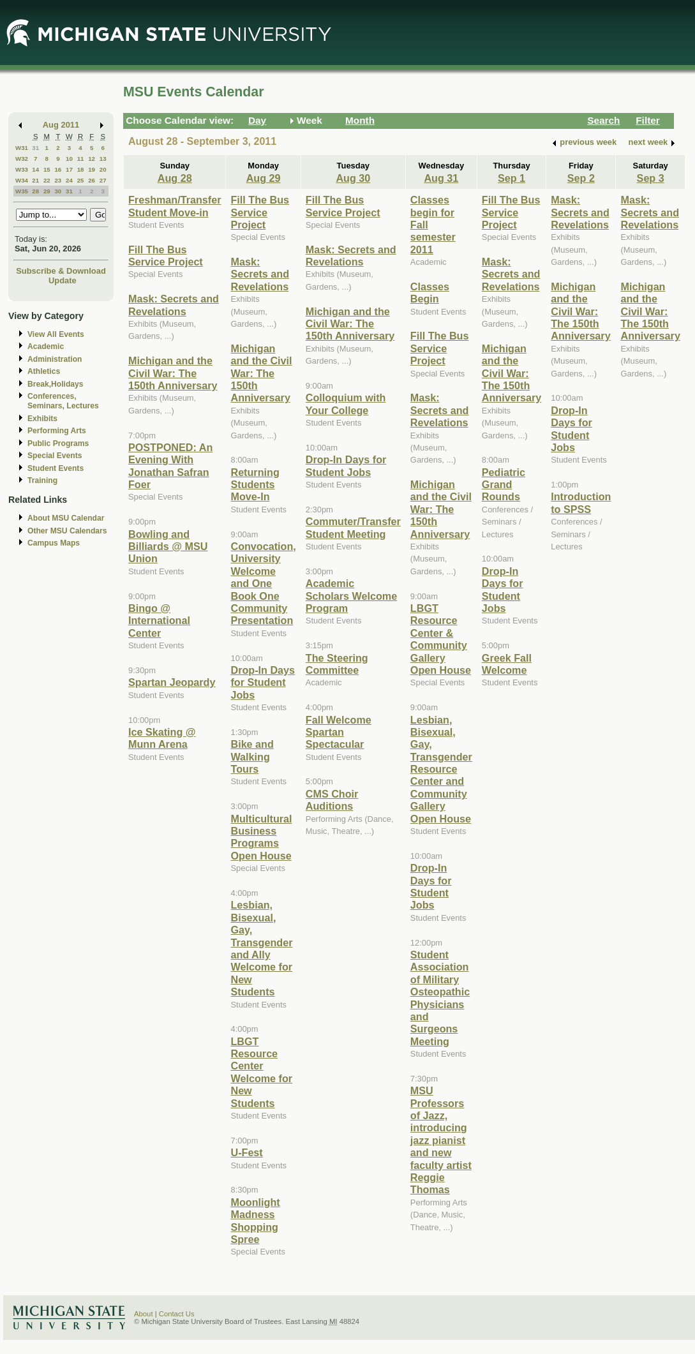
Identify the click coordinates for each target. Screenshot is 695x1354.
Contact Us (177, 1314)
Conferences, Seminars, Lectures (63, 401)
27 (103, 180)
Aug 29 (263, 178)
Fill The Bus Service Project (165, 255)
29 (46, 191)
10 (69, 158)
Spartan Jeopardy (171, 682)
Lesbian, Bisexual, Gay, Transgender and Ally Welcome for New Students (261, 948)
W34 (21, 180)
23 (57, 180)
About (143, 1314)
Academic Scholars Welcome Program (351, 595)
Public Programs (58, 443)
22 (46, 180)
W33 (21, 169)
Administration (54, 359)
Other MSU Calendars (67, 530)
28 (35, 191)
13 (103, 158)
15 (46, 169)
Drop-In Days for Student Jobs (262, 682)
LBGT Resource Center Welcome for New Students (261, 1072)
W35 (21, 191)
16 (57, 169)
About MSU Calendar (65, 518)
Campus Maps (53, 543)
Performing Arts (56, 430)
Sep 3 (650, 178)
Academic (45, 346)
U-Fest (246, 1152)
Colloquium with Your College (346, 403)
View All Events (55, 334)
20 (103, 169)
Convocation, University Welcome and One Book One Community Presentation (262, 583)
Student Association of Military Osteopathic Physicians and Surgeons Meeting (440, 998)
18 (80, 169)
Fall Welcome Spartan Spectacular (338, 732)
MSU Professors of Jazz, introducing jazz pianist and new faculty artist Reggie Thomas (441, 1140)
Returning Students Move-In (254, 484)
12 (91, 158)
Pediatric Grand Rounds (503, 484)
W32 (21, 158)
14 (35, 169)
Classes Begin (429, 292)
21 (35, 180)
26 (91, 180)
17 (69, 169)
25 (80, 180)
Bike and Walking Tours (251, 756)
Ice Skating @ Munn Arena (162, 738)
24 (69, 180)
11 (80, 158)
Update (63, 280)
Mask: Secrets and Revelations (173, 304)
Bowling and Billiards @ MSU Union (167, 546)
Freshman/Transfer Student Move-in (174, 206)
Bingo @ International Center (159, 620)
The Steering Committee (337, 664)
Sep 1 (511, 178)
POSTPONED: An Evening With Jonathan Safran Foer (170, 466)
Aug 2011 (61, 125)
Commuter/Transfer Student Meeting (353, 527)
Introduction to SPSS (581, 502)
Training (42, 480)
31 (35, 147)
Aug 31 (441, 178)
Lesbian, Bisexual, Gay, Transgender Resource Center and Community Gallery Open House (441, 769)
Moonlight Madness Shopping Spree (255, 1220)
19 (91, 169)
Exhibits (42, 418)
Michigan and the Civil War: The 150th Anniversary (173, 373)
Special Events (54, 455)
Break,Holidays (55, 384)
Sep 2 (581, 178)
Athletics (43, 371)
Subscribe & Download (61, 271)
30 (57, 191)
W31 (21, 147)
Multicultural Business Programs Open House (261, 837)
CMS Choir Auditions (332, 800)
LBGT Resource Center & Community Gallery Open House (440, 639)
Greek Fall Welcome (507, 664)
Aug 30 (353, 178)
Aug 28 (175, 178)
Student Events (55, 468)
